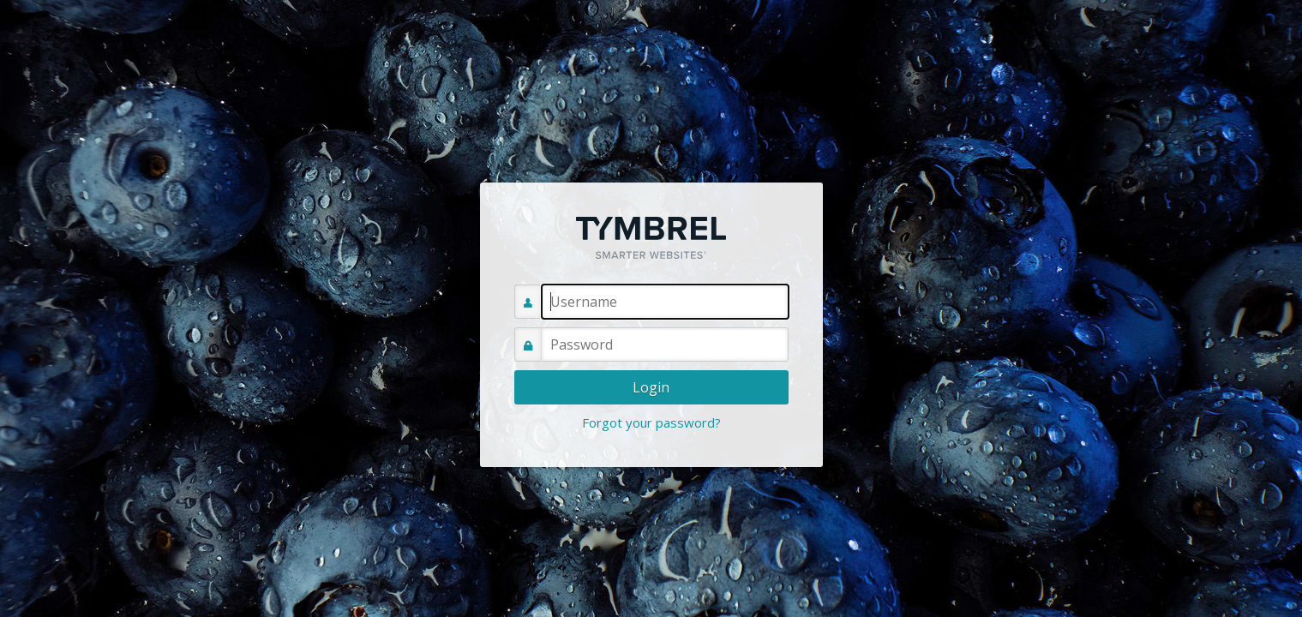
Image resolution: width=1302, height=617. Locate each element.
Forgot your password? (651, 422)
